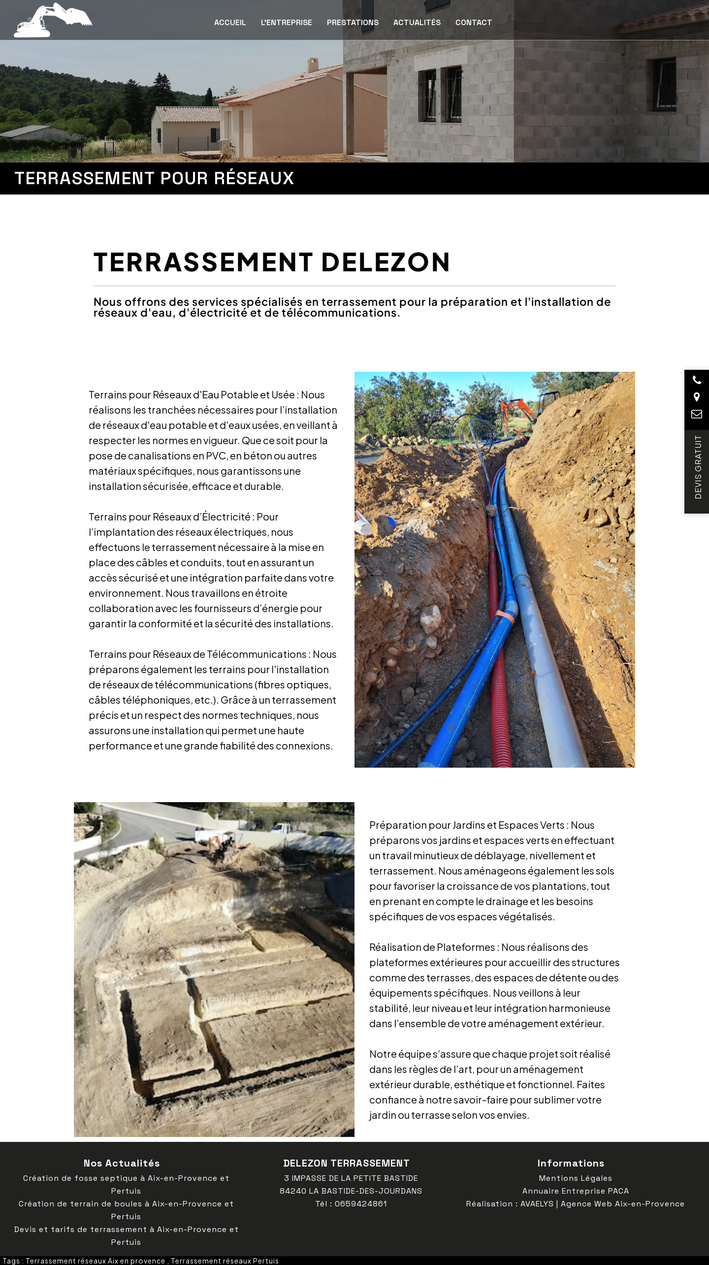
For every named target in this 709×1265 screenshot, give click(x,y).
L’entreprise (286, 22)
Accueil (230, 22)
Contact (473, 22)
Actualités (417, 22)
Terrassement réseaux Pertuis (225, 1260)
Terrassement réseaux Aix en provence (95, 1260)
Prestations (353, 22)
